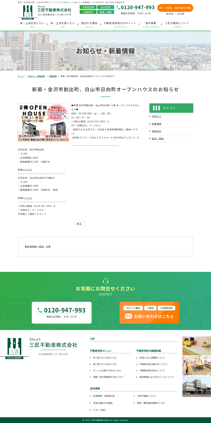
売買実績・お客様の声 (104, 395)
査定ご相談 (158, 138)
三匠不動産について (146, 395)
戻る (79, 223)
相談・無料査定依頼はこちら (151, 402)
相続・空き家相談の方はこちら (108, 376)
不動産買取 (88, 7)
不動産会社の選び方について (153, 364)
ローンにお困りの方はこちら (107, 370)
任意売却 (88, 11)
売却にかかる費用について (152, 357)
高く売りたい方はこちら (105, 364)
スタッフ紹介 (99, 409)
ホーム (20, 76)
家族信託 (156, 131)
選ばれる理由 (89, 24)
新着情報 (53, 76)
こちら (28, 169)
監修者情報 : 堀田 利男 (38, 246)
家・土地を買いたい (63, 24)
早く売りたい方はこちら (105, 357)
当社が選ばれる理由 (103, 402)
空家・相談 (106, 11)
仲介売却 (105, 7)
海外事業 (150, 24)
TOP (92, 339)
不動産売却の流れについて (152, 370)
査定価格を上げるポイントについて (156, 376)
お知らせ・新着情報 (36, 76)
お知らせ (156, 116)
